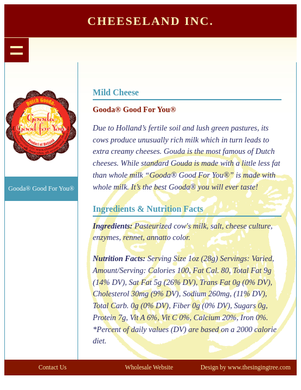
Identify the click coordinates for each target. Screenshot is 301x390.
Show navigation (16, 50)
